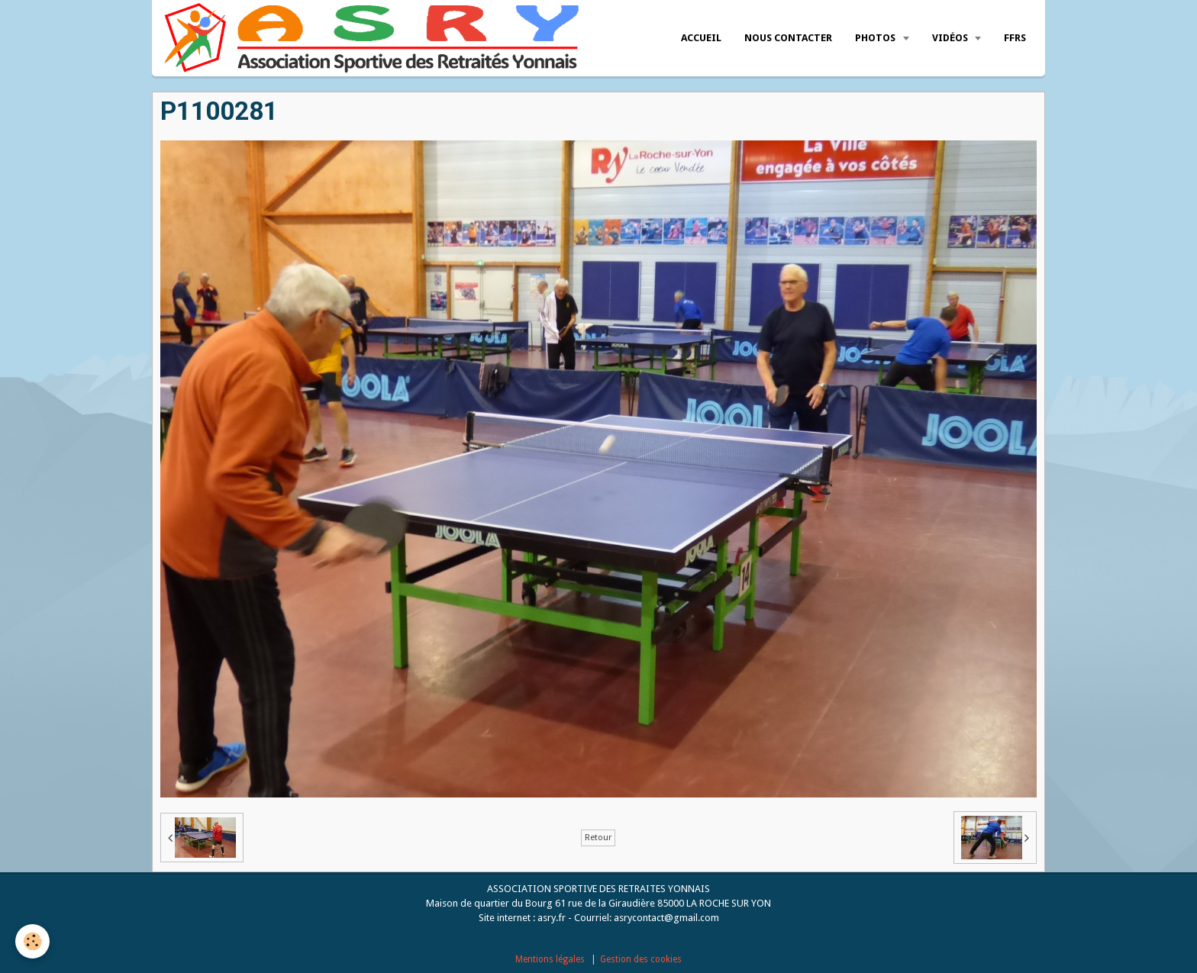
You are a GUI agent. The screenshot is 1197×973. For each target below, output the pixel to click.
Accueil (701, 37)
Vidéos (951, 37)
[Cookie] (32, 941)
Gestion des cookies (641, 959)
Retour (598, 838)
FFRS (1015, 37)
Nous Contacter (788, 37)
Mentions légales (550, 959)
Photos (876, 37)
